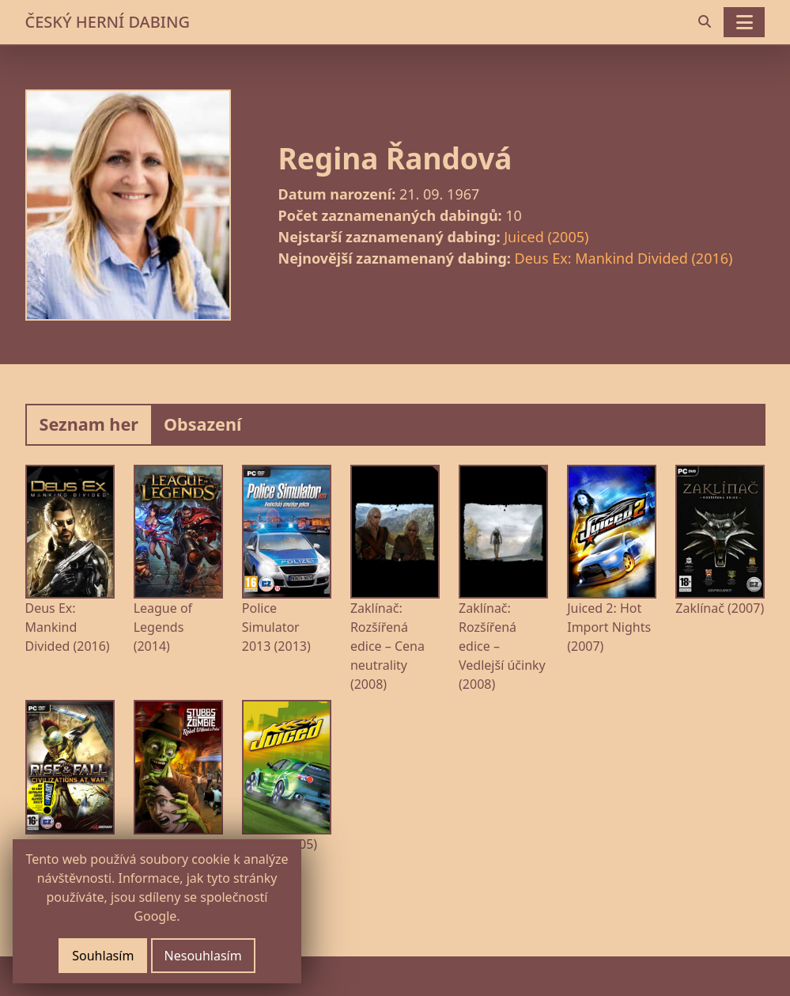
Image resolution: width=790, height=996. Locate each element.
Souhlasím (103, 955)
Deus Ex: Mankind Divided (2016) (624, 258)
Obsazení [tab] (203, 423)
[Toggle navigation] (744, 22)
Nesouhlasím (203, 955)
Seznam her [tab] (89, 423)
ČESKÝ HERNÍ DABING (107, 21)
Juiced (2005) (546, 236)
